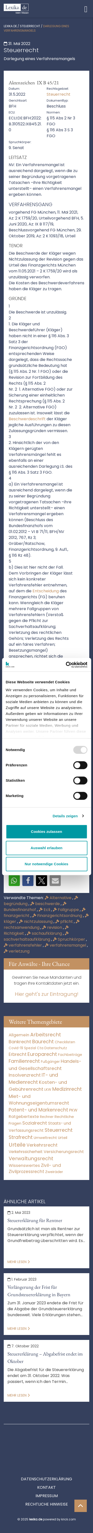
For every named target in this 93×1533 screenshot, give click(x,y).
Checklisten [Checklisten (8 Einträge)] (65, 1042)
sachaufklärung (45, 933)
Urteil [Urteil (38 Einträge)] (62, 1137)
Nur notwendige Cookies (46, 864)
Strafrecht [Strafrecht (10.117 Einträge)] (21, 1137)
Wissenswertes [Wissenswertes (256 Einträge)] (24, 1165)
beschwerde (45, 904)
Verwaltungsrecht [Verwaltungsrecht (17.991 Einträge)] (31, 1158)
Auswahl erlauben (46, 848)
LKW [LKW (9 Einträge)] (47, 1089)
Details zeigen (65, 816)
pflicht (64, 921)
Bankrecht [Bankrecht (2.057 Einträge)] (20, 1042)
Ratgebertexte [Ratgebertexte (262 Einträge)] (24, 1116)
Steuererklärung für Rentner (34, 1220)
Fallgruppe (66, 909)
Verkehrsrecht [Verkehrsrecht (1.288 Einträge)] (42, 1145)
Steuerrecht (30, 26)
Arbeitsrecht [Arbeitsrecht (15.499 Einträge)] (45, 1034)
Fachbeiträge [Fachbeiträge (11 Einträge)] (70, 1054)
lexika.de (10, 26)
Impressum (46, 1473)
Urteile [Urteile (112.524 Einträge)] (17, 1144)
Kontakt (46, 1465)
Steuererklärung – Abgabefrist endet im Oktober (45, 1357)
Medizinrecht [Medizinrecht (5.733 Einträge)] (67, 1089)
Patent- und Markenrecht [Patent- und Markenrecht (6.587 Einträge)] (38, 1110)
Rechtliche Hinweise (46, 1482)
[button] (14, 880)
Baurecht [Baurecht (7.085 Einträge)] (43, 1041)
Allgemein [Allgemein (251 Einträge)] (19, 1035)
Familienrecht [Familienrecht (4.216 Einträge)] (24, 1061)
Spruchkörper (69, 939)
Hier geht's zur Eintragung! (46, 994)
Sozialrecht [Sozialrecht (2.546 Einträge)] (34, 1123)
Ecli (45, 909)
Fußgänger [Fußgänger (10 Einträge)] (50, 1061)
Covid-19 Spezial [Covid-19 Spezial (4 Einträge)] (22, 1048)
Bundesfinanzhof (35, 907)
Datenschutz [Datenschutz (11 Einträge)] (55, 1047)
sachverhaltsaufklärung (36, 936)
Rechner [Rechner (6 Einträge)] (47, 1116)
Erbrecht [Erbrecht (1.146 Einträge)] (18, 1054)
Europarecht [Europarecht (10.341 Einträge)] (42, 1054)
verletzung (17, 951)
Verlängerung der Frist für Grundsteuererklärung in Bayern (38, 1291)
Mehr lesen (18, 1261)
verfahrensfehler (23, 945)
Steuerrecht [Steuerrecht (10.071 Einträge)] (59, 1130)
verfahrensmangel (66, 945)
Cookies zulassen (46, 831)
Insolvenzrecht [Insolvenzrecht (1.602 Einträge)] (25, 1075)
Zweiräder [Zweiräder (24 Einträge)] (54, 1171)
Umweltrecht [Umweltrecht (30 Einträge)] (45, 1137)
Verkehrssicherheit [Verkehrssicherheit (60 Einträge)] (26, 1151)
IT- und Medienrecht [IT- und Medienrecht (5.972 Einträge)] (33, 1079)
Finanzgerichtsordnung (57, 915)
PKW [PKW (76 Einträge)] (73, 1110)
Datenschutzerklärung (46, 1457)
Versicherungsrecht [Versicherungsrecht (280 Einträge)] (64, 1152)
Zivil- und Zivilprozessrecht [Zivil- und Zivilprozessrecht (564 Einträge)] (35, 1168)
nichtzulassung (36, 921)
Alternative (58, 898)
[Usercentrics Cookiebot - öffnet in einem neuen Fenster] (66, 665)
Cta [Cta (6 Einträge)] (40, 1048)
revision (52, 927)
